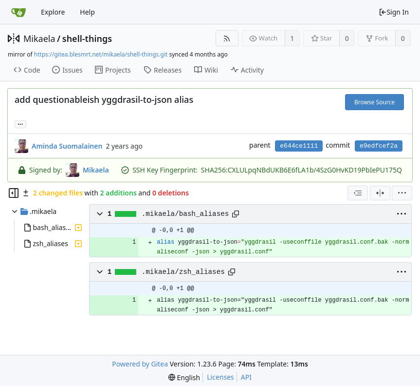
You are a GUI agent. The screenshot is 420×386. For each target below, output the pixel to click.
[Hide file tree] (13, 193)
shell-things (87, 38)
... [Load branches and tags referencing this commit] (20, 123)
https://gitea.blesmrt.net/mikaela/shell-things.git (101, 54)
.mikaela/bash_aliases (185, 214)
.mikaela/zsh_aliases (183, 272)
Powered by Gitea (140, 363)
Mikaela (39, 38)
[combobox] (357, 193)
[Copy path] (235, 214)
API (246, 377)
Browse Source (374, 102)
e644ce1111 (299, 146)
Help (87, 12)
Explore (53, 12)
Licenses (220, 377)
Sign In (394, 12)
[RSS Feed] (227, 38)
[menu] (402, 193)
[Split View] (380, 193)
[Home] (18, 12)
